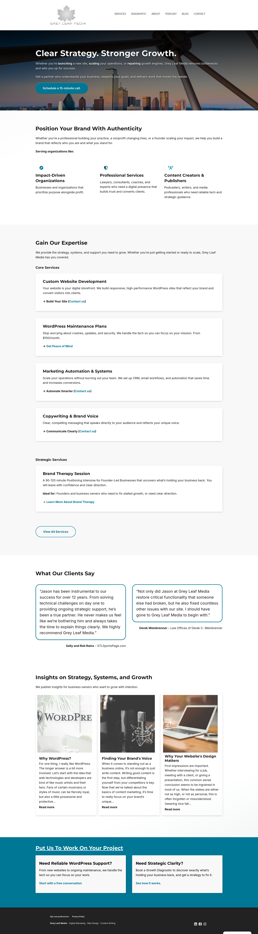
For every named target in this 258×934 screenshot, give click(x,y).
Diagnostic (138, 13)
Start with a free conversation (60, 883)
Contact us (77, 301)
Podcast (171, 13)
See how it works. (148, 883)
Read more (46, 807)
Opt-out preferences (59, 916)
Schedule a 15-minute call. (62, 88)
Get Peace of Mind (59, 346)
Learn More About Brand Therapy (70, 502)
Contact (199, 13)
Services (120, 13)
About (156, 13)
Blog (185, 13)
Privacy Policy (78, 916)
